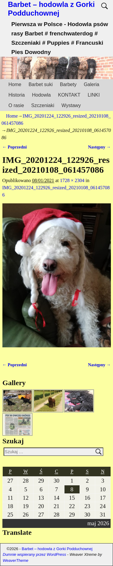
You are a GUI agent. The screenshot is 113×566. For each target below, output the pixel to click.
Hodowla (41, 94)
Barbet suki (41, 84)
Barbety (68, 84)
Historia (16, 94)
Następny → (99, 147)
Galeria (91, 84)
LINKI (94, 94)
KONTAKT (69, 94)
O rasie (16, 105)
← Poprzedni (14, 147)
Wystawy (71, 105)
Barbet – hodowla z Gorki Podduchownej (51, 8)
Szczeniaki (42, 105)
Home (14, 84)
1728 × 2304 (72, 180)
